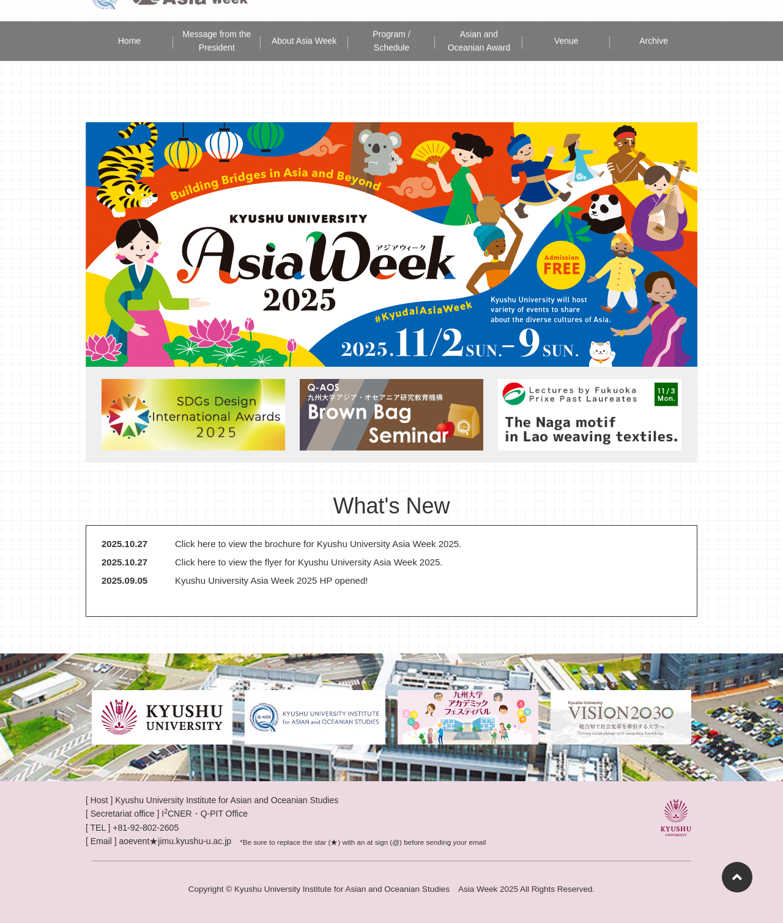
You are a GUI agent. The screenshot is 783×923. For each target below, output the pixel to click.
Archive (653, 24)
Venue (566, 24)
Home (129, 24)
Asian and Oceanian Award (479, 23)
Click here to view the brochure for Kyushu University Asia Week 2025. (318, 544)
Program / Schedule (391, 23)
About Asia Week (304, 24)
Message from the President (216, 23)
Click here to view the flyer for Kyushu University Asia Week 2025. (308, 562)
